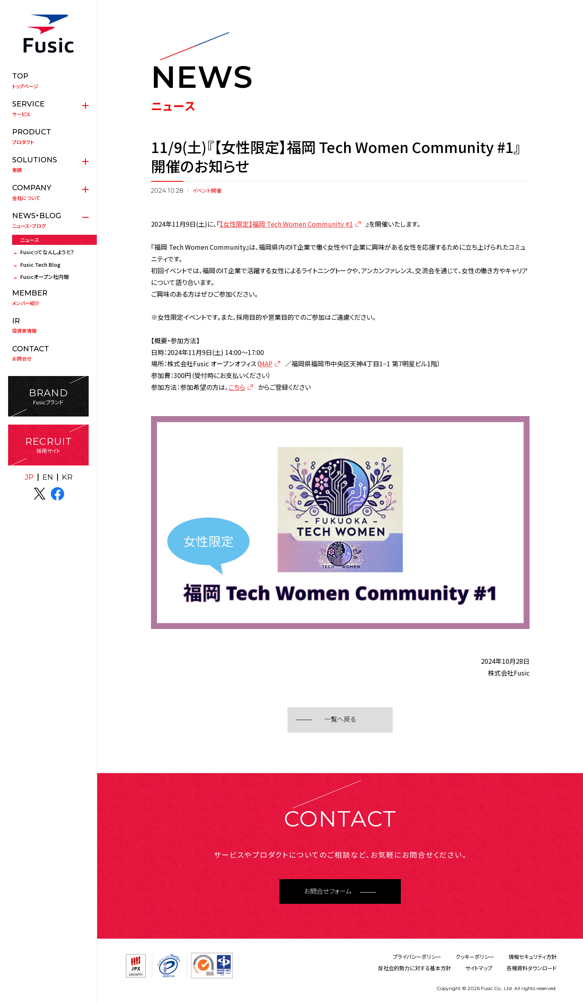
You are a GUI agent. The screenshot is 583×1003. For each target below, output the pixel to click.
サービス (48, 108)
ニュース (29, 240)
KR (67, 477)
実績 (48, 164)
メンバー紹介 (48, 297)
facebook (57, 494)
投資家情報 (48, 325)
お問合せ (48, 353)
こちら (236, 387)
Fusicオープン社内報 (44, 276)
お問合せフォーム (328, 891)
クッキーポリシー (474, 956)
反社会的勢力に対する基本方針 (414, 968)
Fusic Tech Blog (40, 264)
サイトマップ (478, 968)
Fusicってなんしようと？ (47, 252)
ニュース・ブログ (48, 220)
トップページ (48, 80)
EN (48, 477)
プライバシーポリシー (417, 956)
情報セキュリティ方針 (533, 956)
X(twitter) (40, 494)
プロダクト (48, 136)
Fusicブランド (48, 396)
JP (29, 477)
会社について (48, 192)
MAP (266, 363)
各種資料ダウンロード (531, 968)
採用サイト (48, 445)
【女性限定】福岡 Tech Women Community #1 (286, 224)
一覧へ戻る (340, 719)
